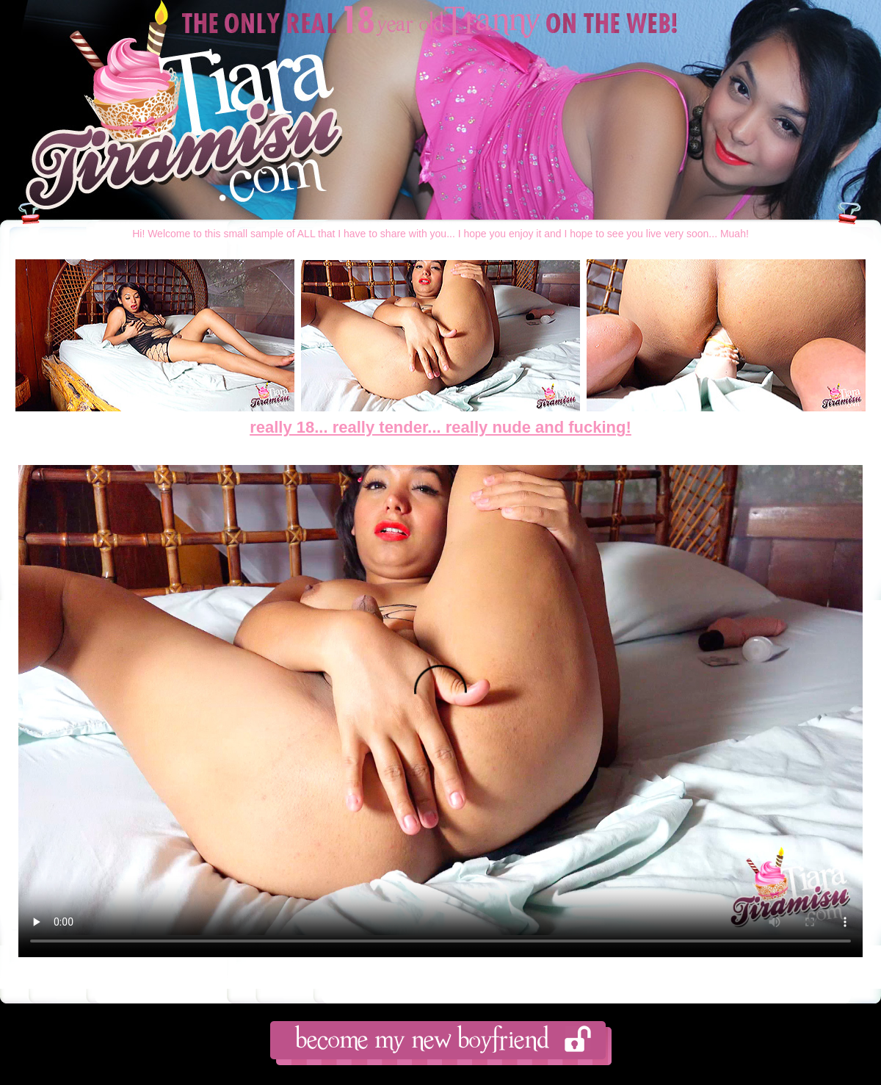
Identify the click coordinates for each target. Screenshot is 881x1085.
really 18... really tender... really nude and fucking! (440, 427)
